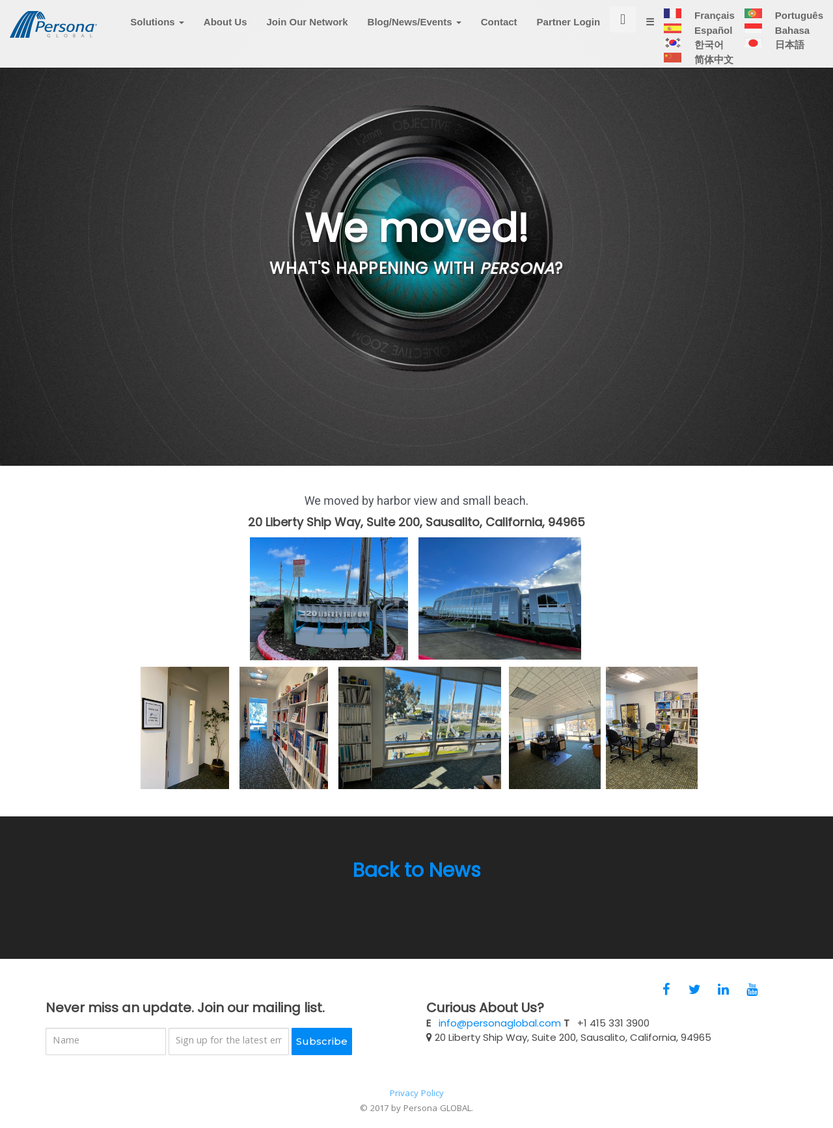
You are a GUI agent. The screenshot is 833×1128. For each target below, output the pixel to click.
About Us (225, 31)
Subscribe (322, 1041)
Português (798, 24)
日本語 (788, 53)
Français (713, 24)
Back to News (417, 870)
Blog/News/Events (414, 31)
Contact (499, 31)
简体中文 (712, 68)
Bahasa (791, 39)
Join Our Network (307, 31)
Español (712, 39)
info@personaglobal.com (500, 1023)
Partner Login (569, 31)
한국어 (708, 53)
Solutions (157, 31)
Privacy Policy (417, 1094)
